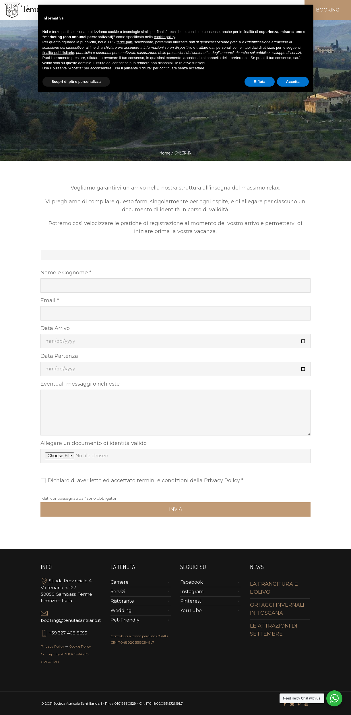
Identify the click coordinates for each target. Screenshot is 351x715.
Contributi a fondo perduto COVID (139, 636)
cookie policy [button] (164, 37)
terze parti (125, 42)
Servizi (117, 591)
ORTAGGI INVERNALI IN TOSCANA (277, 609)
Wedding (121, 610)
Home (165, 153)
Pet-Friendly (124, 620)
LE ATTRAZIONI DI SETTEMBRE (273, 630)
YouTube (191, 610)
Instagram (191, 591)
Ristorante (122, 601)
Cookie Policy (80, 646)
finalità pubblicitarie (58, 52)
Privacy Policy (52, 646)
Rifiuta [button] (259, 81)
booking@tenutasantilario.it (71, 620)
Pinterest (190, 601)
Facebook (191, 582)
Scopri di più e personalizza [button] (76, 81)
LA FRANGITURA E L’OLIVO (274, 588)
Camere (119, 582)
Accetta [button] (293, 81)
